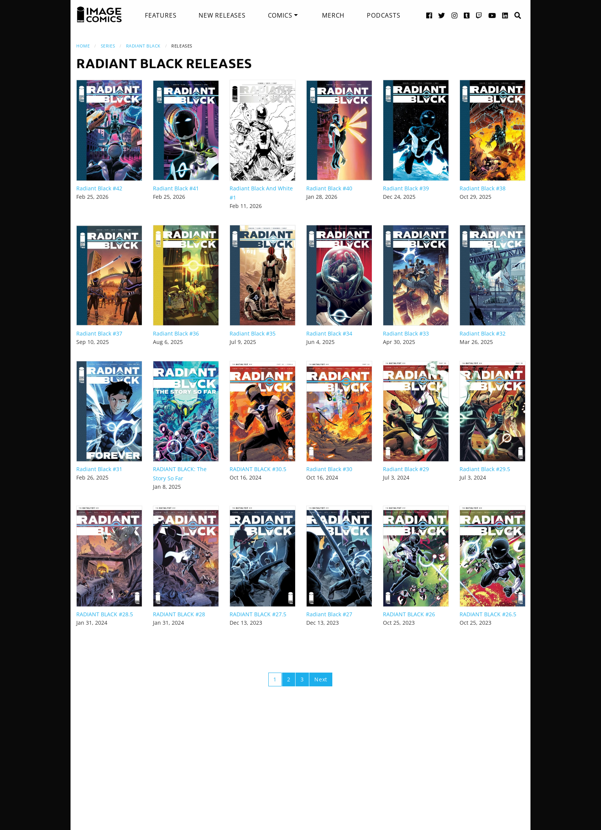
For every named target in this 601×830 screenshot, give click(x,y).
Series (108, 46)
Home (83, 46)
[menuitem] (160, 15)
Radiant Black (143, 46)
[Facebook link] (429, 15)
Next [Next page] (320, 679)
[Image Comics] (99, 14)
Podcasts (383, 15)
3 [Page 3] (302, 679)
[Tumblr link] (467, 15)
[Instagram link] (455, 15)
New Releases (222, 15)
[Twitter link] (441, 15)
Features (160, 15)
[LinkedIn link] (505, 15)
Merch (333, 15)
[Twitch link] (479, 15)
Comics (280, 15)
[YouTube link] (492, 15)
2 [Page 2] (289, 679)
